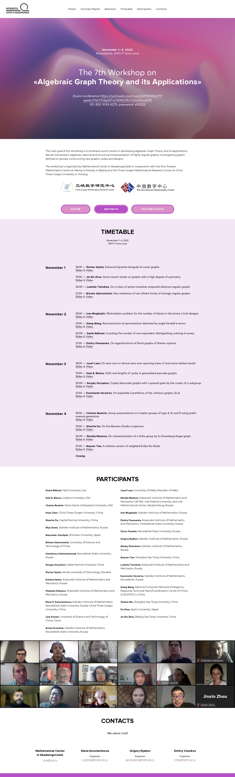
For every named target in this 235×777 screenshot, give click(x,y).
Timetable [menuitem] (126, 9)
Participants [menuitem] (144, 9)
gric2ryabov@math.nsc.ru (140, 739)
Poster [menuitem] (72, 9)
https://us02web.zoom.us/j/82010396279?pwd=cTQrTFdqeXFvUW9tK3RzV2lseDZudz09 (122, 88)
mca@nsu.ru (50, 740)
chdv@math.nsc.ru (185, 740)
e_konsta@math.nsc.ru (95, 739)
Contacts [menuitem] (161, 9)
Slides (79, 250)
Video (89, 250)
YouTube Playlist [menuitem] (90, 9)
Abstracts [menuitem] (110, 9)
